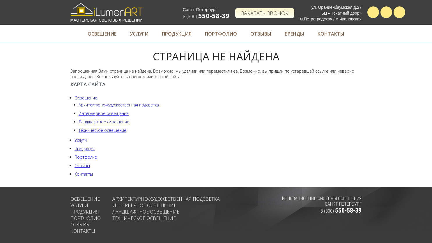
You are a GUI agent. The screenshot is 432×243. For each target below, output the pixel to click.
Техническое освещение (102, 130)
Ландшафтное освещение (104, 122)
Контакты (331, 34)
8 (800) (206, 16)
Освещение (102, 34)
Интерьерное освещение (104, 113)
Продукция (177, 34)
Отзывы (260, 34)
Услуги (139, 34)
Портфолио (221, 34)
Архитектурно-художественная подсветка (119, 105)
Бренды (294, 34)
